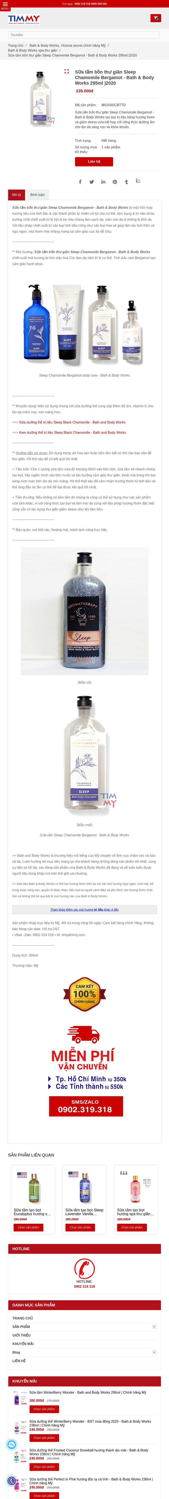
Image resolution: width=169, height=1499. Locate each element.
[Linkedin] (103, 182)
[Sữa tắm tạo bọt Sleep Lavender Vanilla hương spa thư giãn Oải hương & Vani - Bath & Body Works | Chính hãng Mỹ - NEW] (84, 1212)
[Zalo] (138, 180)
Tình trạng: (83, 140)
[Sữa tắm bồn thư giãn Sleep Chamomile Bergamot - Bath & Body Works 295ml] (80, 182)
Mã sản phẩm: (86, 105)
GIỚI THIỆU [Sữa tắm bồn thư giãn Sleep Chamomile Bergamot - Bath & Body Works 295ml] (22, 1335)
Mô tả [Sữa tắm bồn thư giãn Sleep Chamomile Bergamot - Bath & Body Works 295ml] (16, 195)
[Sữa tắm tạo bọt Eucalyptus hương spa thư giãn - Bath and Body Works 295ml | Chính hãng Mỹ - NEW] (32, 1212)
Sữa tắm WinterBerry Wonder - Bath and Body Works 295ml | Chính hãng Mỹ (88, 1392)
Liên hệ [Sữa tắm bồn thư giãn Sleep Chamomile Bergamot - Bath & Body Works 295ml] (94, 161)
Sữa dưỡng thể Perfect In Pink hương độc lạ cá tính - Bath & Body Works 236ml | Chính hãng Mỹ (91, 1481)
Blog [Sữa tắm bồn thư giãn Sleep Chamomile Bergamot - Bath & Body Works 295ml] (16, 1352)
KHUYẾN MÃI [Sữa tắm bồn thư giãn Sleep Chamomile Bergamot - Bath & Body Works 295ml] (23, 1344)
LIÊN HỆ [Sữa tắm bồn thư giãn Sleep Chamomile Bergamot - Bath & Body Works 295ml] (19, 1361)
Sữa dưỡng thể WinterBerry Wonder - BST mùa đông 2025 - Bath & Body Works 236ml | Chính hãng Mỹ (90, 1423)
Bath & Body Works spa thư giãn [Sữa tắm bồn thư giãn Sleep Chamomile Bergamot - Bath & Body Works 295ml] (34, 50)
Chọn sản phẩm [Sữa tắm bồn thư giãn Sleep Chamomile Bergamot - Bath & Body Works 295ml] (28, 1228)
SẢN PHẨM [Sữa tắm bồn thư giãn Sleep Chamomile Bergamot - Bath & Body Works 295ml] (21, 1327)
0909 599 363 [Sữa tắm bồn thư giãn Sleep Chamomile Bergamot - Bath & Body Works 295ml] (99, 3)
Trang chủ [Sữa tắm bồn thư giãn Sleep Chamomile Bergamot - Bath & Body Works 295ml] (17, 45)
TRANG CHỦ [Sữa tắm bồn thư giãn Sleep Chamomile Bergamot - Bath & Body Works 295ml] (23, 1318)
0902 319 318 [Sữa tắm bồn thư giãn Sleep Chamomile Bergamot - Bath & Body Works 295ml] (83, 3)
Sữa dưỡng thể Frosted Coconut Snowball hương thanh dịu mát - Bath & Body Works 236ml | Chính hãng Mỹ (89, 1452)
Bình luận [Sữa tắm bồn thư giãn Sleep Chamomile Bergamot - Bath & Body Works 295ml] (37, 195)
